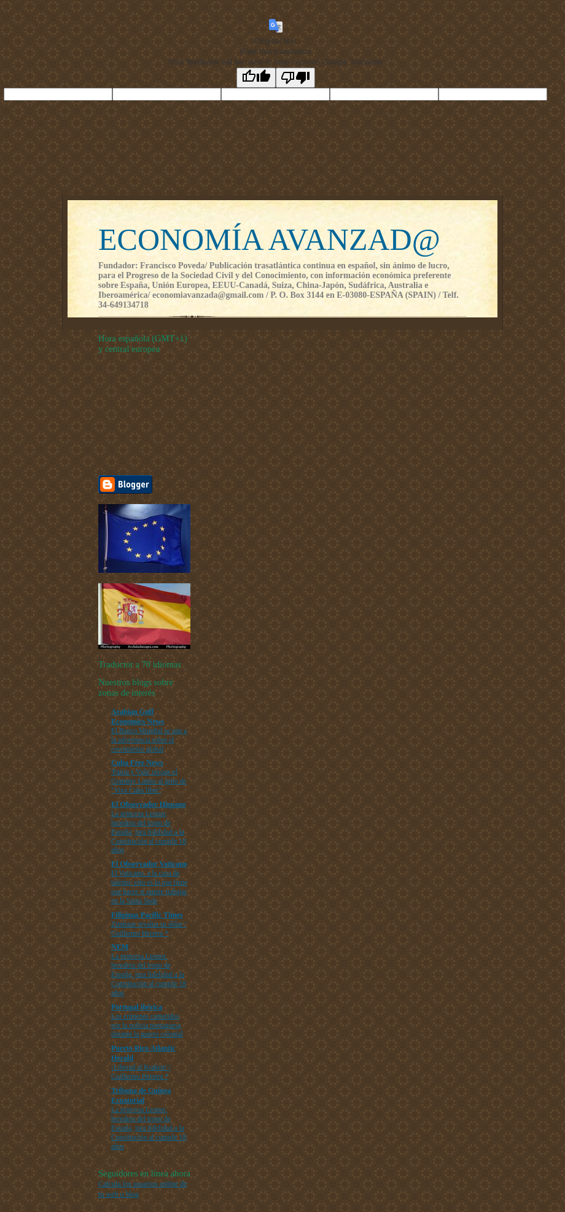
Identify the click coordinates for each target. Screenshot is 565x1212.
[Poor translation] (295, 78)
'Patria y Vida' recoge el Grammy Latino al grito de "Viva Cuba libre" (148, 781)
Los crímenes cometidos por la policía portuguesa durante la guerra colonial (147, 1025)
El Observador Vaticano (149, 864)
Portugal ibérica (136, 1007)
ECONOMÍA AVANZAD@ (269, 239)
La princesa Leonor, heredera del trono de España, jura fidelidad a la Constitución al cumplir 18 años (148, 831)
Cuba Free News (137, 762)
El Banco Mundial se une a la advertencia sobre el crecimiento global (149, 740)
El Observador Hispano (148, 804)
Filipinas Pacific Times (147, 915)
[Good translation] (256, 78)
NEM (119, 946)
